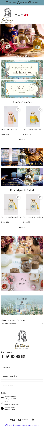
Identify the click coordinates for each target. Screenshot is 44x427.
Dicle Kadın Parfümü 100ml (32, 129)
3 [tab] (21, 56)
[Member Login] (16, 14)
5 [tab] (26, 56)
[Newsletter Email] (22, 324)
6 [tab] (28, 56)
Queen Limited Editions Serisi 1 (11, 217)
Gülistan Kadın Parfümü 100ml (9, 129)
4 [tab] (23, 56)
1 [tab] (15, 56)
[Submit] (42, 324)
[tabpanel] (22, 40)
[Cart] (22, 14)
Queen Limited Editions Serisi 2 (33, 217)
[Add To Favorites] (18, 109)
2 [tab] (18, 56)
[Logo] (7, 14)
